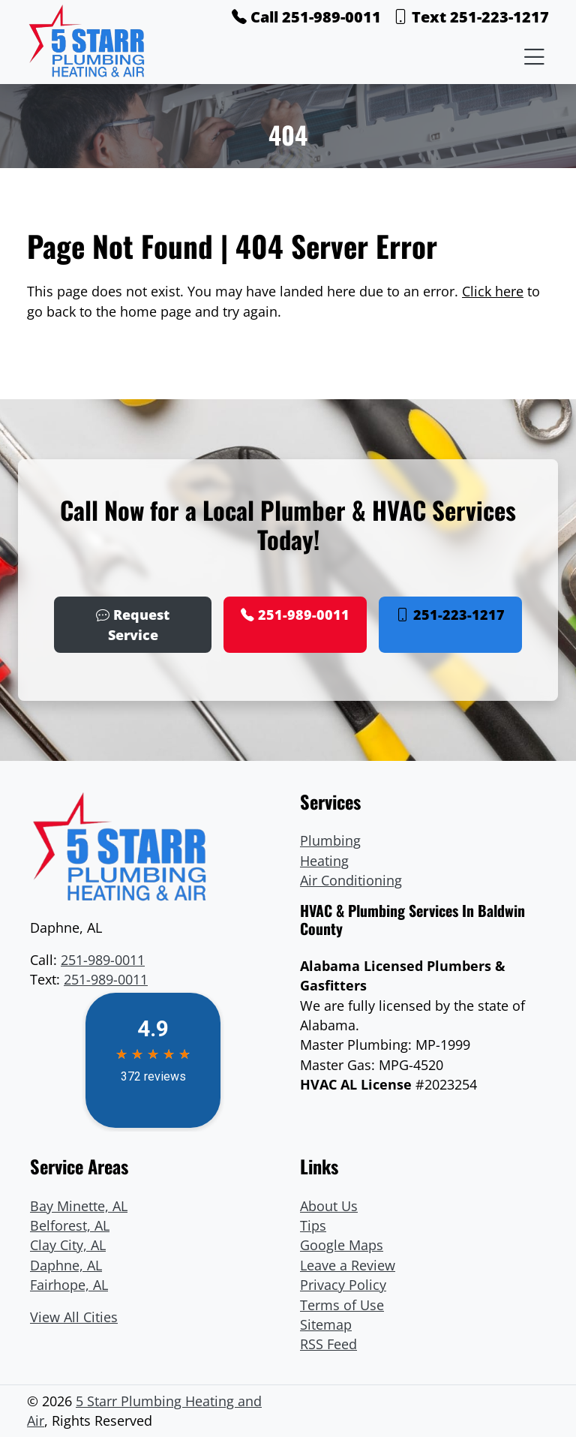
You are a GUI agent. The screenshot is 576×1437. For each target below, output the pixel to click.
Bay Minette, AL (79, 1206)
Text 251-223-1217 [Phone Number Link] (471, 17)
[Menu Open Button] (531, 56)
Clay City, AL (68, 1245)
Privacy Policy (343, 1285)
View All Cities (74, 1317)
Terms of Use (342, 1305)
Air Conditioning (351, 880)
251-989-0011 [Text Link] (106, 979)
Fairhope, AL (69, 1285)
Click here (493, 291)
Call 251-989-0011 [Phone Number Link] (306, 17)
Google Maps (341, 1245)
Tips (313, 1225)
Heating (324, 861)
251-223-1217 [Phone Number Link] (450, 615)
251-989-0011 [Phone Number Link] (295, 615)
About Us (329, 1206)
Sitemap (326, 1324)
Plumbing (330, 840)
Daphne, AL (66, 1265)
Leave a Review (347, 1265)
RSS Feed (328, 1344)
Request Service (133, 624)
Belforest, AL (70, 1225)
